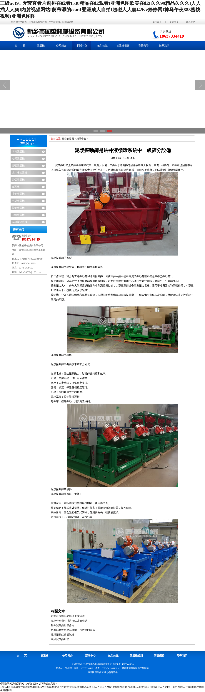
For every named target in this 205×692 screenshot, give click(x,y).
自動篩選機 (18, 215)
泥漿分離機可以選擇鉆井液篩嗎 (69, 620)
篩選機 (15, 186)
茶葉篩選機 (18, 207)
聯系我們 (190, 22)
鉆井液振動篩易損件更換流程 (68, 616)
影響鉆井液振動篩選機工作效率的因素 (73, 630)
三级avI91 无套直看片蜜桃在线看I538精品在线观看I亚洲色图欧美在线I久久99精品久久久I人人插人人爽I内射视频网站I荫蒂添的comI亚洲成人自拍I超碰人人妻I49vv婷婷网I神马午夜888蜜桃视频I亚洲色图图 (100, 10)
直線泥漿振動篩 (60, 639)
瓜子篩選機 (18, 193)
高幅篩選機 (18, 179)
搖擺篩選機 (18, 158)
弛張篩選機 (18, 165)
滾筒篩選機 (18, 151)
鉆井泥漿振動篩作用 (62, 625)
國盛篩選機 (68, 138)
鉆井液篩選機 (19, 172)
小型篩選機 (18, 200)
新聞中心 (81, 138)
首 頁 (20, 45)
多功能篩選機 (19, 222)
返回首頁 (157, 22)
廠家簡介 (173, 22)
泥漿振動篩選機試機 (62, 634)
